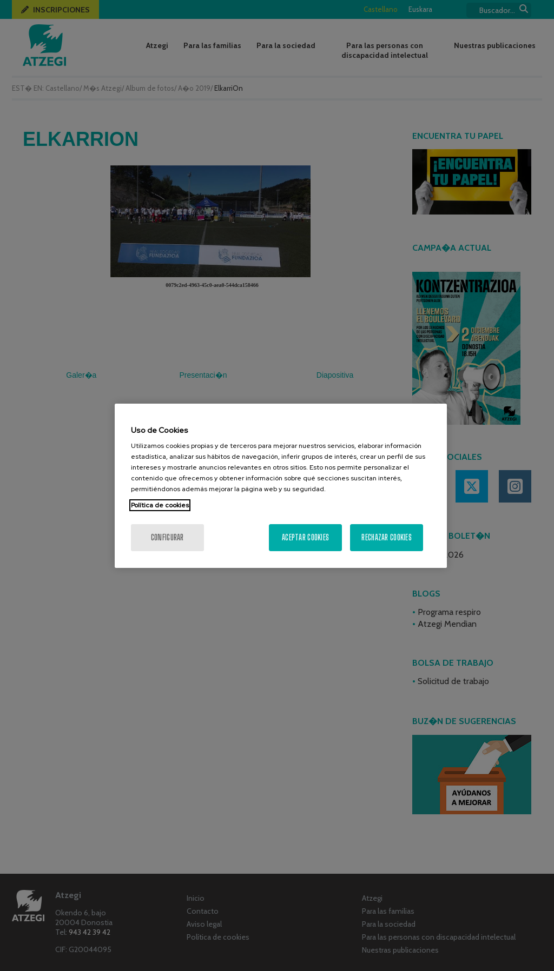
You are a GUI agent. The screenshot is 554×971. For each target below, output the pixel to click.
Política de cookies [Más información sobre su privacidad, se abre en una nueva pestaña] (160, 505)
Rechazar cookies (386, 537)
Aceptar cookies (305, 537)
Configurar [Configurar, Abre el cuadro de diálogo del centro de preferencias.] (167, 537)
